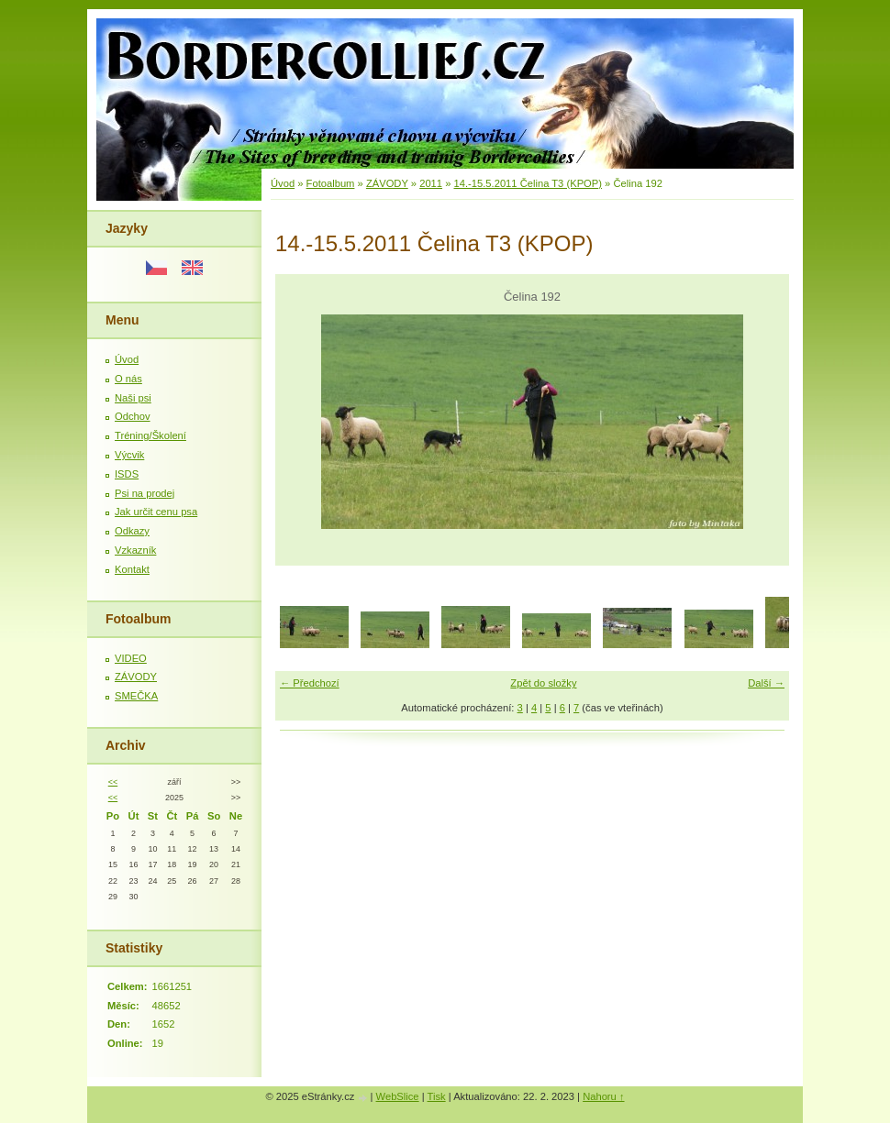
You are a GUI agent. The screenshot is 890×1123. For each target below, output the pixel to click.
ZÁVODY (136, 676)
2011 (430, 183)
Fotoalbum (330, 183)
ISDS (127, 473)
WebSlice (397, 1096)
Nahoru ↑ (603, 1096)
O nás (128, 378)
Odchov (132, 416)
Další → (766, 682)
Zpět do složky (543, 682)
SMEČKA (136, 695)
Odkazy (132, 530)
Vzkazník (135, 550)
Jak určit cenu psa (156, 511)
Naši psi (133, 397)
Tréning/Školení (150, 435)
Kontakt (132, 569)
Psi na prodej (144, 493)
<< (112, 782)
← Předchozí (309, 682)
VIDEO (131, 658)
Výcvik (129, 454)
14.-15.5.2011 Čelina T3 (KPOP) (528, 183)
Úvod (127, 359)
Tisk (437, 1096)
